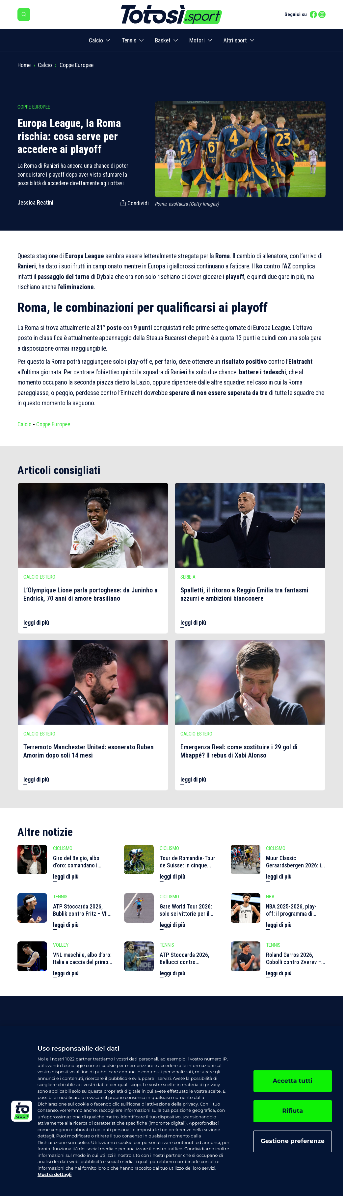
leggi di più (36, 622)
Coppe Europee (76, 65)
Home (24, 65)
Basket (163, 40)
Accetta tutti (292, 1080)
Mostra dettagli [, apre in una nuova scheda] (54, 1174)
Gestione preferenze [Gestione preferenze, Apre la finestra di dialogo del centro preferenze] (293, 1141)
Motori (197, 40)
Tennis (129, 40)
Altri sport (235, 40)
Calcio (96, 40)
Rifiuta (292, 1110)
